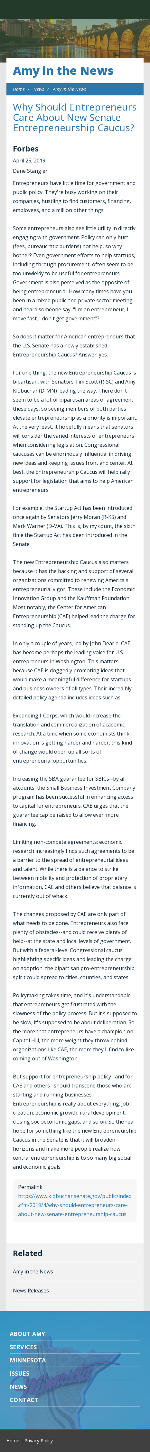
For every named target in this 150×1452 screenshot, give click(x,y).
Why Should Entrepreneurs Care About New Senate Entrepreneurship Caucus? (75, 117)
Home (19, 89)
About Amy (27, 1334)
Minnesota (28, 1360)
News (38, 89)
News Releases (31, 1290)
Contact (24, 1400)
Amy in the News (63, 70)
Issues (19, 1373)
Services (23, 1347)
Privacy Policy (38, 1440)
